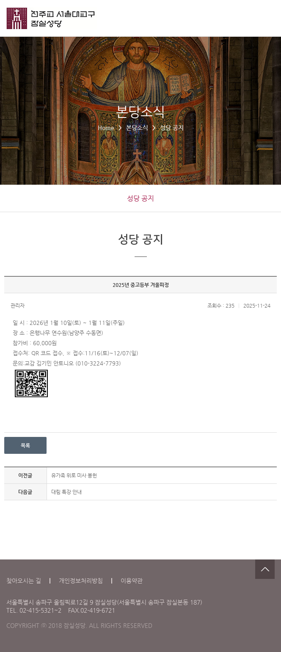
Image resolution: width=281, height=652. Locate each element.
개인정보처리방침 (81, 580)
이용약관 (132, 580)
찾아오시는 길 (23, 580)
